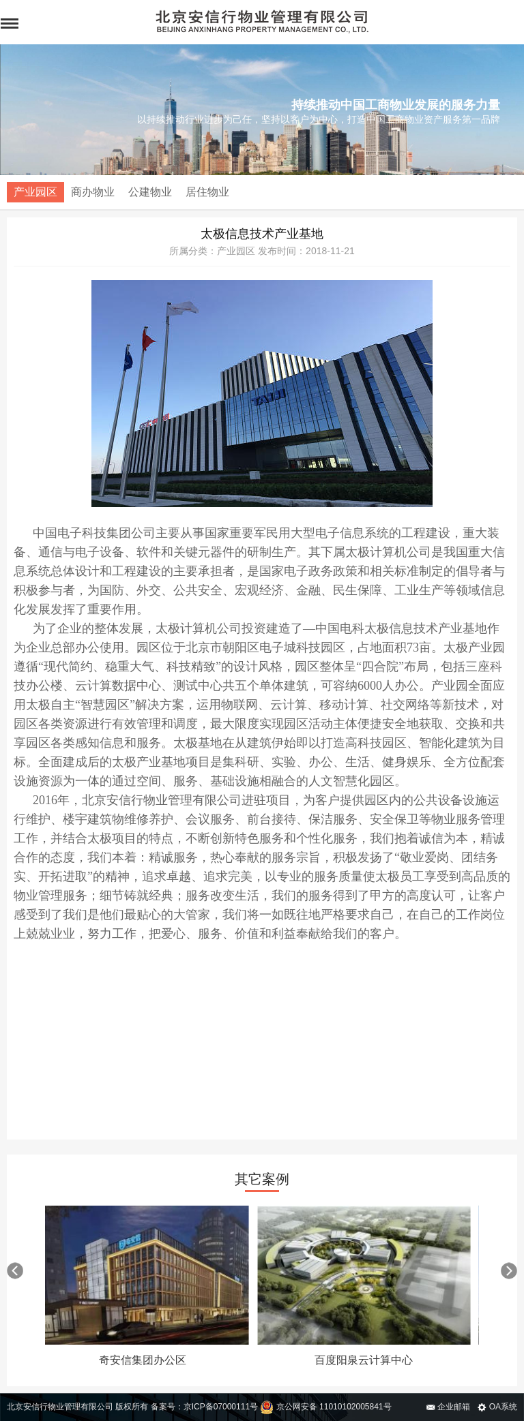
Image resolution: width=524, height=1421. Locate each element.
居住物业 (207, 192)
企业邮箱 (448, 1406)
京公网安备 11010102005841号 (325, 1406)
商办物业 (93, 192)
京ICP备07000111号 (221, 1406)
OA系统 (497, 1406)
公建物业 (150, 192)
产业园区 (35, 192)
